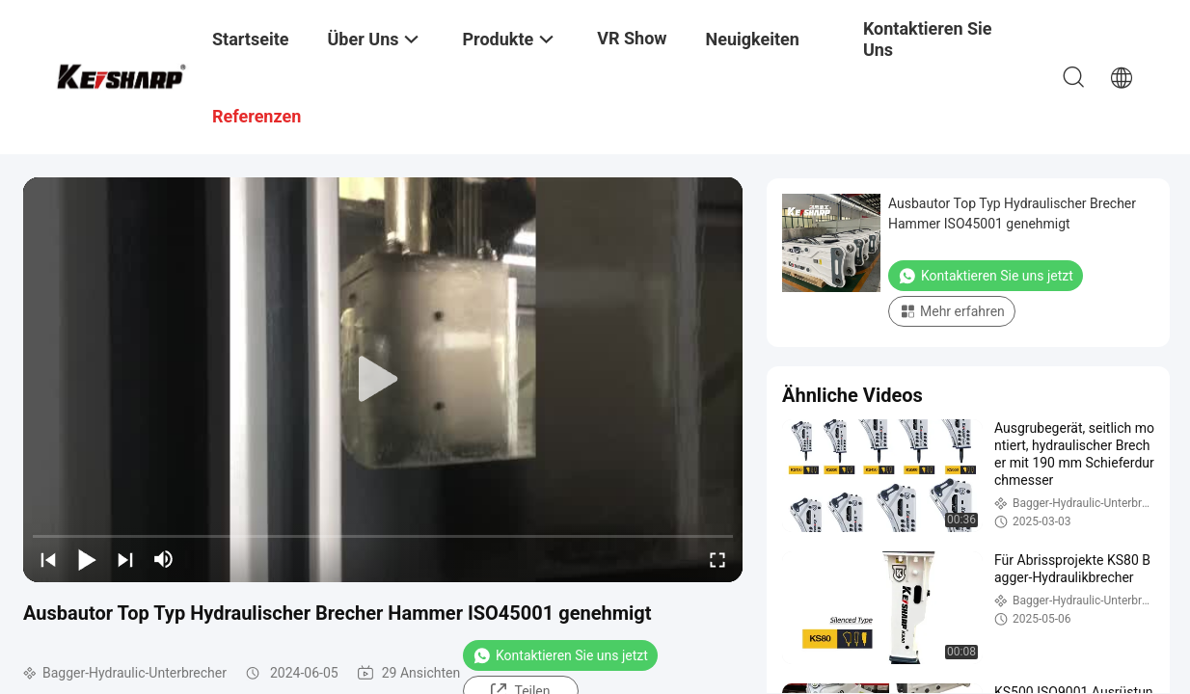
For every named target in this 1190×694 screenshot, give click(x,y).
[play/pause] (87, 559)
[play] (383, 380)
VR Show (631, 38)
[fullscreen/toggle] (717, 559)
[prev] (48, 559)
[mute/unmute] (164, 559)
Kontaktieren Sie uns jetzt (560, 655)
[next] (125, 559)
